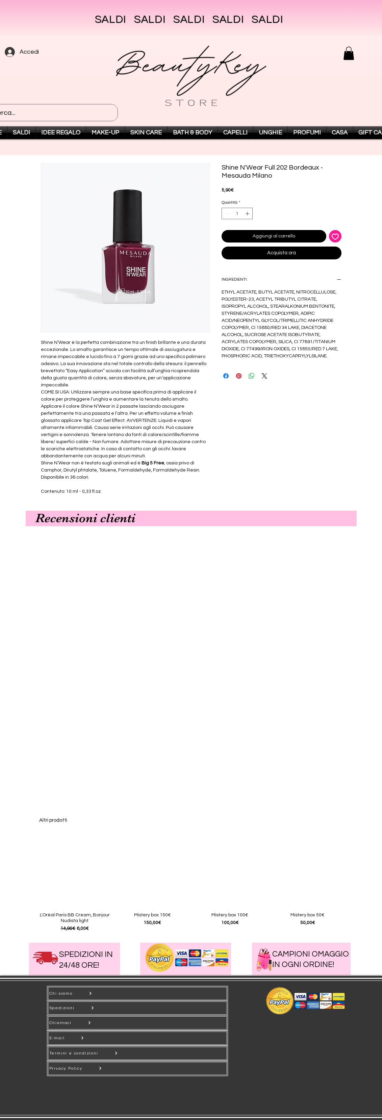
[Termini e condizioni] (137, 1053)
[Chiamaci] (137, 1022)
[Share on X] (264, 376)
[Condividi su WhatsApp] (252, 376)
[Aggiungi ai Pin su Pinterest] (239, 376)
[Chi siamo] (137, 993)
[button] (348, 53)
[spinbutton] (237, 213)
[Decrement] (226, 213)
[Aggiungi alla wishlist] (335, 236)
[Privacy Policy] (137, 1068)
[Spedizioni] (137, 1008)
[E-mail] (137, 1038)
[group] (191, 884)
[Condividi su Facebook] (226, 376)
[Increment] (248, 213)
